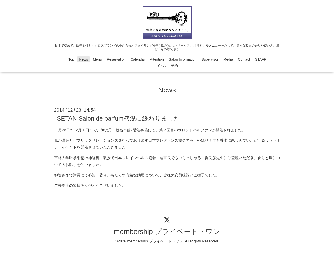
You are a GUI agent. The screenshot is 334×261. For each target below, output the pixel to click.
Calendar (138, 59)
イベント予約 (167, 66)
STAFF (260, 59)
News (83, 59)
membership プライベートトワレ (167, 231)
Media (228, 59)
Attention (157, 59)
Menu (97, 59)
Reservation (116, 59)
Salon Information (183, 59)
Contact (244, 59)
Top (71, 59)
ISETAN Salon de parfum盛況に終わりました (117, 118)
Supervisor (209, 59)
